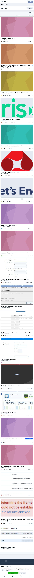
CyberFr (4, 201)
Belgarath (2, 467)
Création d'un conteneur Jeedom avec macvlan (10, 385)
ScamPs (2, 67)
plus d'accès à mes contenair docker (8, 547)
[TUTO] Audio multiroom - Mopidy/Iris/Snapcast (11, 119)
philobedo (2, 146)
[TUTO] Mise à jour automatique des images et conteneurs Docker (14, 332)
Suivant (29, 15)
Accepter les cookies (13, 573)
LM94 (2, 93)
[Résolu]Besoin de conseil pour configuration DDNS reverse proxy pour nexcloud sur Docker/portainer (15, 66)
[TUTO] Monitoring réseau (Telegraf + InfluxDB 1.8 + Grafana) (13, 279)
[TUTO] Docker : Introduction (7, 412)
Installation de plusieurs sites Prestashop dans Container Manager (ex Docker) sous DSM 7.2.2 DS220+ (15, 252)
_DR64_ (2, 386)
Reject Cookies (22, 573)
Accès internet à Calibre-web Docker (8, 359)
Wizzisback (3, 254)
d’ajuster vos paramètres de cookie (12, 569)
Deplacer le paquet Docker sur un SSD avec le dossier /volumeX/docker (12, 439)
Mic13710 (4, 175)
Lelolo (2, 39)
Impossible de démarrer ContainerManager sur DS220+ (12, 466)
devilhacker (3, 521)
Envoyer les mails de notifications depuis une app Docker (12, 145)
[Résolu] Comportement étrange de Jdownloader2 (11, 306)
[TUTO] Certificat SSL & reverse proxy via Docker (11, 199)
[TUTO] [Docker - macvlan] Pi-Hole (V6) (9, 172)
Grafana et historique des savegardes (8, 225)
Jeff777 (4, 282)
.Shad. (2, 120)
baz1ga (2, 494)
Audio (3, 388)
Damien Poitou (5, 122)
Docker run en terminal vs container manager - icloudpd (12, 493)
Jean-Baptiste (3, 226)
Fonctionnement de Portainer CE (7, 38)
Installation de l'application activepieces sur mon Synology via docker (15, 92)
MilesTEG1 (2, 441)
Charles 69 (2, 360)
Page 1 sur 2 (17, 15)
